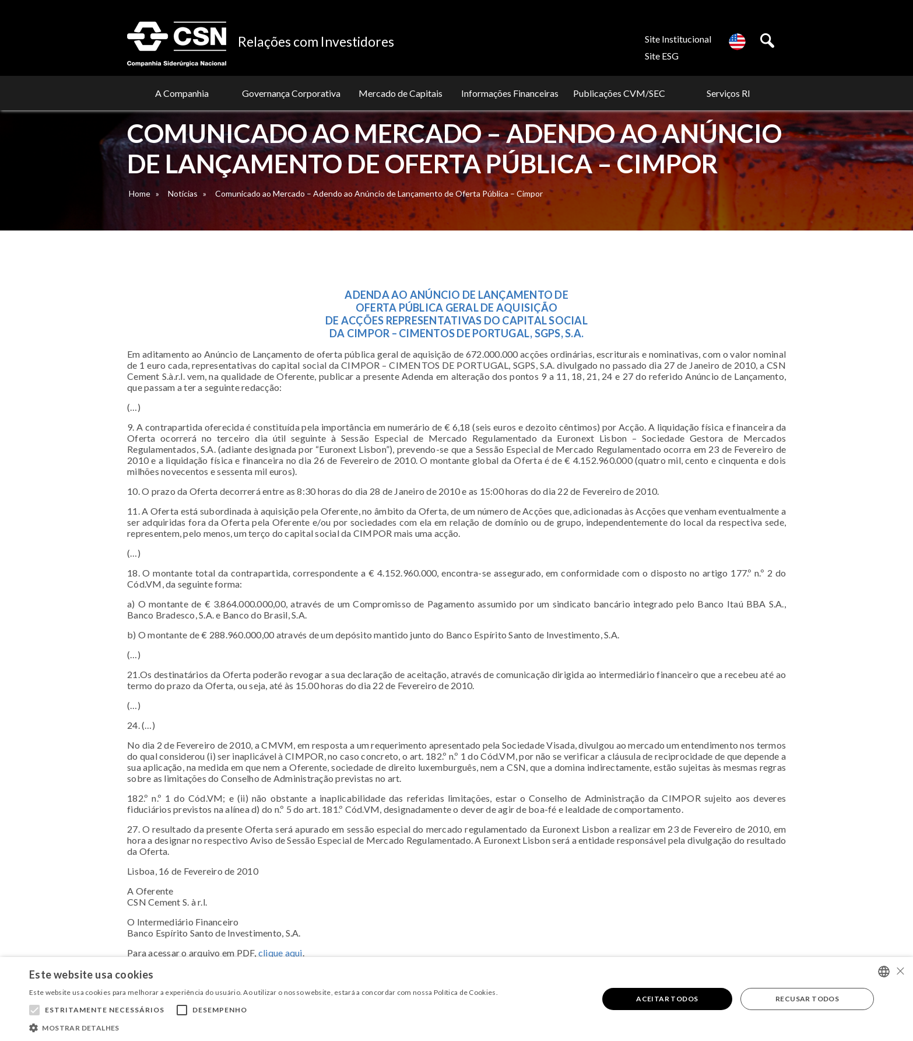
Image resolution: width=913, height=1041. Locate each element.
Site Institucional (678, 38)
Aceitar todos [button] (667, 998)
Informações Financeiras (510, 93)
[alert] (456, 999)
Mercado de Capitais (401, 93)
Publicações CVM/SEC (619, 93)
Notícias (183, 193)
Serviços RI (728, 93)
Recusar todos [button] (807, 998)
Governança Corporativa (291, 93)
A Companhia (182, 93)
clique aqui (280, 952)
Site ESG (662, 55)
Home (139, 193)
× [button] (900, 970)
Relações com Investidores (316, 41)
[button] (263, 1027)
